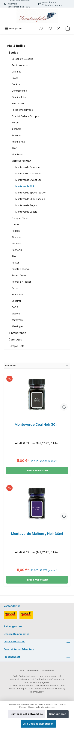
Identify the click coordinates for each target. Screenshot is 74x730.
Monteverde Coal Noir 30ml (37, 424)
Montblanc (17, 154)
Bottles (13, 52)
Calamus (16, 71)
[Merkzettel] (49, 28)
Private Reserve (21, 269)
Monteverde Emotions (27, 167)
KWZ (14, 148)
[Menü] (13, 28)
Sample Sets (16, 346)
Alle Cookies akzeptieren (38, 723)
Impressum (33, 670)
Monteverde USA (21, 160)
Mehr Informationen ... (45, 707)
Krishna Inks (18, 141)
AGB (22, 670)
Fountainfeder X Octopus (25, 116)
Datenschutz (47, 670)
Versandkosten (18, 679)
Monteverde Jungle (26, 211)
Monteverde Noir (25, 186)
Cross (15, 78)
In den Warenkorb (37, 470)
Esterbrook (18, 103)
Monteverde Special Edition (30, 192)
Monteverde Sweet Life (28, 179)
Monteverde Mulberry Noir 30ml (37, 534)
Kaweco (16, 135)
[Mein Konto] (58, 28)
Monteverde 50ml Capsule (30, 199)
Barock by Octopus (22, 58)
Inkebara (16, 129)
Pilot (14, 256)
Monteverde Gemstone (28, 173)
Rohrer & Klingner (21, 281)
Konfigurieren (57, 714)
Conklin (16, 84)
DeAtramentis (19, 90)
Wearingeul (18, 326)
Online (15, 224)
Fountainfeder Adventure (19, 649)
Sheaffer (16, 300)
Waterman (17, 320)
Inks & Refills (16, 46)
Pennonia (17, 250)
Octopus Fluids (20, 218)
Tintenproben (17, 332)
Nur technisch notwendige (26, 714)
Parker (15, 262)
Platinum (16, 243)
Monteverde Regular (26, 205)
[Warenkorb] (67, 28)
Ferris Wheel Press (22, 109)
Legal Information (14, 641)
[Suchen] (40, 28)
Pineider (16, 237)
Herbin (15, 122)
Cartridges (15, 339)
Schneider (17, 294)
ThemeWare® (37, 691)
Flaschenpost (12, 656)
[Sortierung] (37, 366)
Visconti (16, 313)
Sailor (15, 288)
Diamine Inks (19, 97)
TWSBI (15, 307)
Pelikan (16, 230)
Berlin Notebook (21, 65)
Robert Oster (19, 275)
